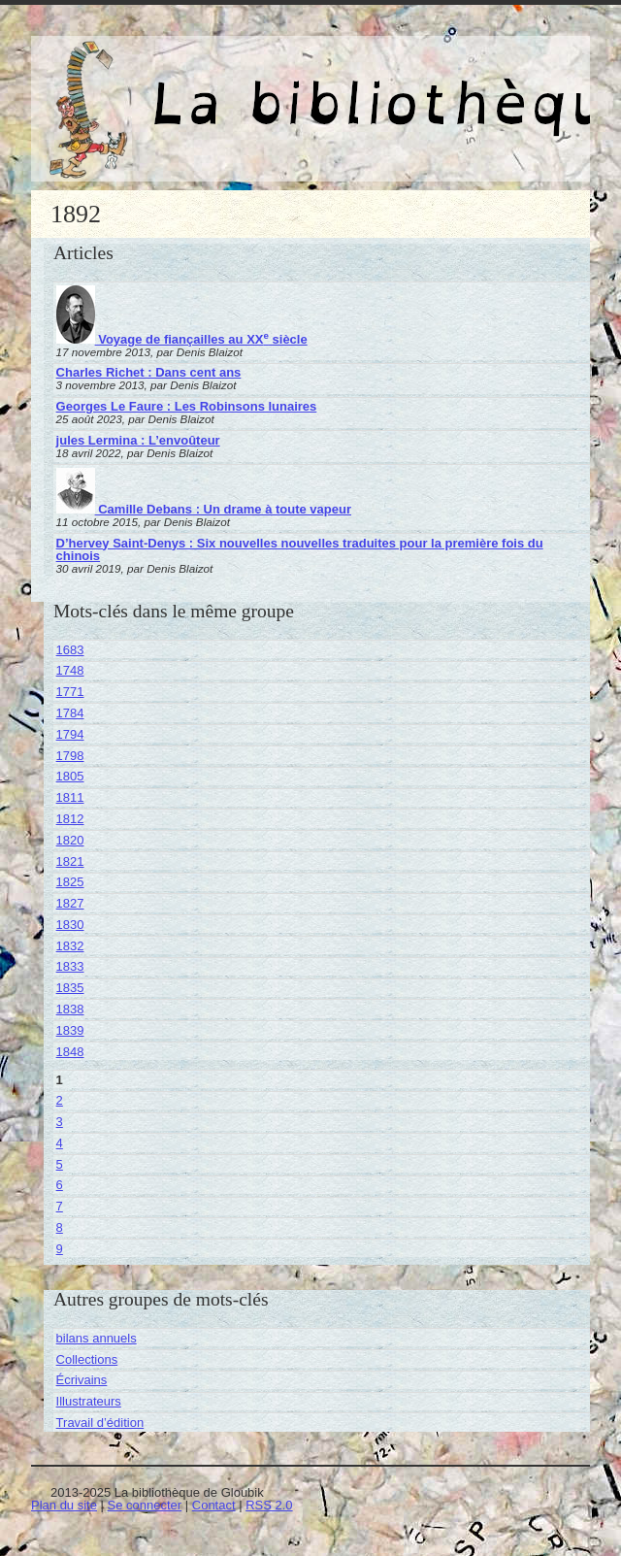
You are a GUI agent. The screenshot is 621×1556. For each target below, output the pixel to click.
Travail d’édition (100, 1422)
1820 (70, 840)
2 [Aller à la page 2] (59, 1100)
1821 (70, 861)
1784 (70, 713)
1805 (70, 776)
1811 (70, 797)
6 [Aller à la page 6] (59, 1184)
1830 (70, 924)
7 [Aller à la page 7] (59, 1206)
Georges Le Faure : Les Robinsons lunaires (186, 406)
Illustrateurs (88, 1401)
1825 (70, 882)
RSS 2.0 (268, 1505)
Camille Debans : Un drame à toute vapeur (203, 509)
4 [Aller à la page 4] (59, 1143)
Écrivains (82, 1380)
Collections (87, 1359)
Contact (214, 1505)
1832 (70, 946)
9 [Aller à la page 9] (59, 1248)
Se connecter (145, 1505)
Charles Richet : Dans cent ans (149, 372)
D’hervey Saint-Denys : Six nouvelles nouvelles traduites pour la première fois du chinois (299, 549)
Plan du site (64, 1505)
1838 (70, 1009)
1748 (70, 670)
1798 (70, 755)
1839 (70, 1030)
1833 (70, 966)
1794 (70, 734)
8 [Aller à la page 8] (59, 1227)
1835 (70, 987)
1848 (70, 1051)
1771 (70, 691)
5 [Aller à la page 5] (59, 1164)
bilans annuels (96, 1338)
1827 (70, 903)
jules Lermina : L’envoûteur (138, 440)
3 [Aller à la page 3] (59, 1121)
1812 (70, 818)
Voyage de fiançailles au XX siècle (182, 339)
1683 (70, 650)
